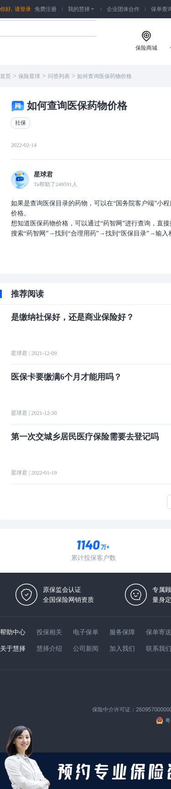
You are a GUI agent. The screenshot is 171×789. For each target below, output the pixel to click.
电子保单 (85, 632)
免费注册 (46, 9)
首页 (5, 76)
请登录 (23, 9)
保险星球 (29, 76)
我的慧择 (81, 9)
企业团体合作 (123, 9)
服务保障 (122, 632)
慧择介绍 (49, 648)
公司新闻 (85, 648)
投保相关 (49, 632)
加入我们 (122, 648)
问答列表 (59, 76)
